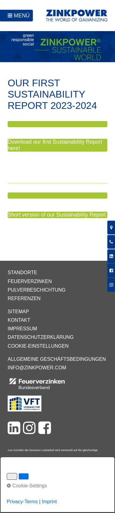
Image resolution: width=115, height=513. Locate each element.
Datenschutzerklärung (41, 337)
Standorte (22, 272)
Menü (22, 16)
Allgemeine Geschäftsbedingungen (57, 359)
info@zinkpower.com (37, 367)
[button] (57, 124)
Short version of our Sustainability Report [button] (57, 215)
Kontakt (19, 320)
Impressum (22, 328)
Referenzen (24, 298)
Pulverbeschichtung (37, 289)
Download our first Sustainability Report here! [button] (55, 145)
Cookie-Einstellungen (38, 346)
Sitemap (18, 311)
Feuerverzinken (30, 281)
